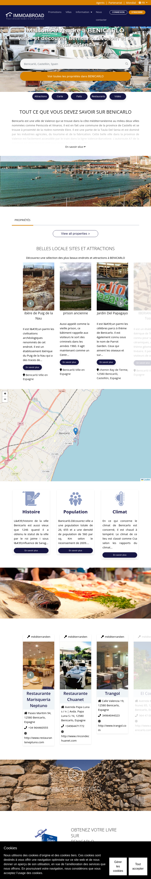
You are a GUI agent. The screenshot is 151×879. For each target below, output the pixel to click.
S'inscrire (137, 12)
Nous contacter (102, 15)
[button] (75, 431)
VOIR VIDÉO (75, 800)
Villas (70, 11)
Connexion (118, 12)
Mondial (131, 2)
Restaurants (98, 96)
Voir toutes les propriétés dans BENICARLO (75, 76)
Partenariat (115, 2)
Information (83, 11)
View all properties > (75, 233)
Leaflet (146, 480)
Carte (60, 96)
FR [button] (142, 2)
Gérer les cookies (118, 866)
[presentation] (30, 303)
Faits (79, 96)
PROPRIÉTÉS (22, 220)
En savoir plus (75, 146)
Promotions (56, 11)
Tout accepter (138, 866)
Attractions (41, 96)
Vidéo (117, 96)
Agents (100, 2)
